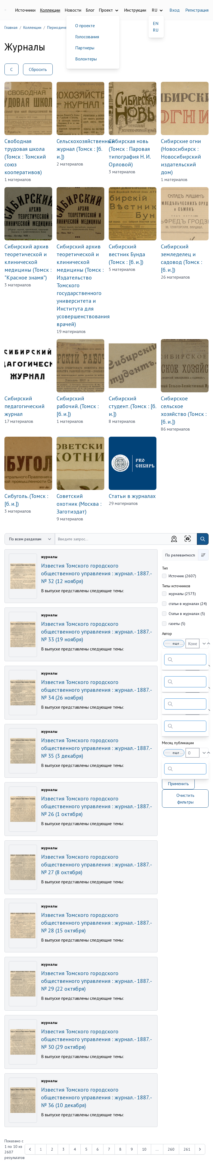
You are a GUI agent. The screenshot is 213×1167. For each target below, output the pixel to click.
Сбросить (38, 69)
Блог (90, 10)
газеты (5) (177, 623)
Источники (25, 10)
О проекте (85, 25)
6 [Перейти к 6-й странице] (98, 1149)
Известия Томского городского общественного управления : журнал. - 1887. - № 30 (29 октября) (96, 1039)
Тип (165, 568)
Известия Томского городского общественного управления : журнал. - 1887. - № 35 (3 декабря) (96, 748)
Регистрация (197, 10)
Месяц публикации (178, 742)
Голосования (87, 36)
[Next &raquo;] (200, 1149)
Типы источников (176, 585)
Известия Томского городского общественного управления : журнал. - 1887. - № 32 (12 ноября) (96, 573)
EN (155, 23)
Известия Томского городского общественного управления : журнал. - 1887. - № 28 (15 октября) (96, 922)
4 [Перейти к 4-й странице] (75, 1149)
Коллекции (50, 10)
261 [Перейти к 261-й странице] (187, 1149)
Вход (174, 10)
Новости (73, 10)
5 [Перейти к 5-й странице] (86, 1149)
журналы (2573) (182, 593)
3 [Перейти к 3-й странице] (63, 1149)
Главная (10, 27)
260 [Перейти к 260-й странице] (171, 1149)
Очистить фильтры (185, 798)
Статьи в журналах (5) (187, 613)
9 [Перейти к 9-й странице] (132, 1149)
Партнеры (84, 47)
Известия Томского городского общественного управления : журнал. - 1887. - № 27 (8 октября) (96, 864)
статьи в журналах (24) (188, 603)
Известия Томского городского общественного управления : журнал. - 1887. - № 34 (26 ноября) (96, 689)
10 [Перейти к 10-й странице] (144, 1149)
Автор (167, 633)
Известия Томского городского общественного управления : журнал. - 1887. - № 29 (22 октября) (96, 981)
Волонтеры (86, 59)
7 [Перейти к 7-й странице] (109, 1149)
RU (155, 30)
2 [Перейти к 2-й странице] (52, 1149)
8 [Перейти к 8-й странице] (120, 1149)
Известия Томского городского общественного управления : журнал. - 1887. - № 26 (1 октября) (96, 806)
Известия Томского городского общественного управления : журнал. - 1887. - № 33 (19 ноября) (96, 631)
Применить (178, 783)
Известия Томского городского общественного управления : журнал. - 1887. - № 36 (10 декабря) (96, 1097)
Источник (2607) (182, 575)
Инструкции (135, 10)
